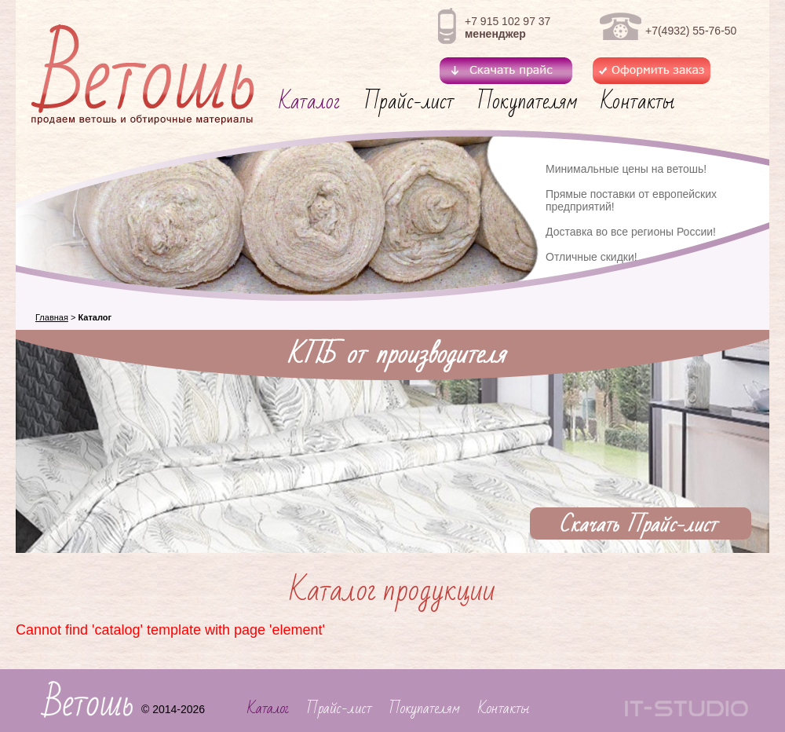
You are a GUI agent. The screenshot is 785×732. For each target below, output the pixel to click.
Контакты (637, 101)
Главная (51, 317)
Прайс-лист (409, 101)
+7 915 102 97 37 (507, 21)
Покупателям (527, 101)
